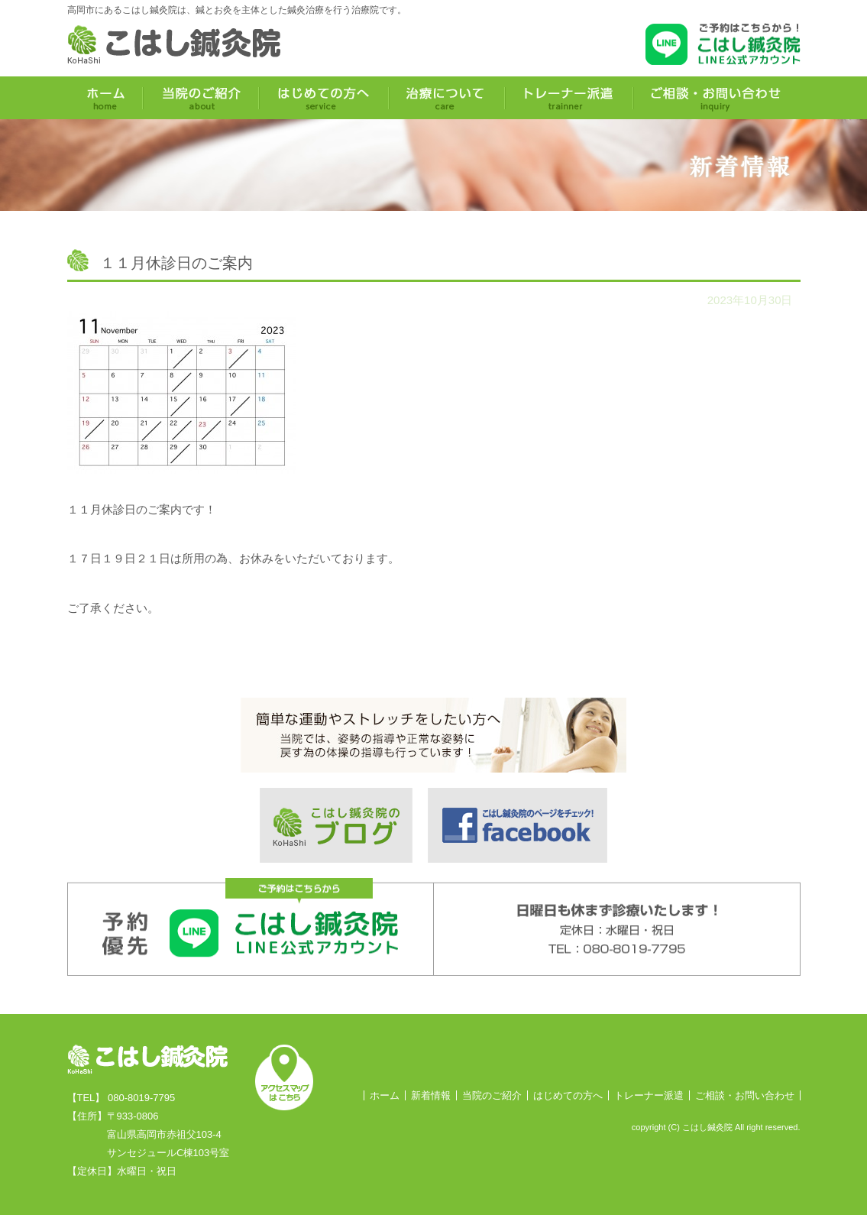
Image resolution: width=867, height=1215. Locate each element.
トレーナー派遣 (649, 1095)
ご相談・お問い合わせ (744, 1095)
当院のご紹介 (492, 1095)
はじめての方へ (568, 1095)
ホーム (385, 1095)
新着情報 (431, 1095)
